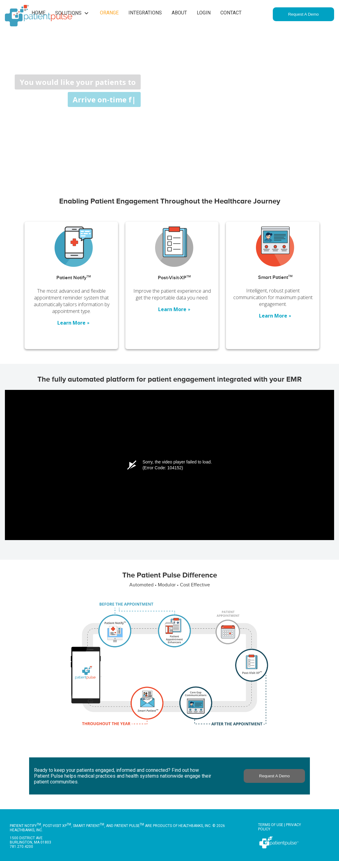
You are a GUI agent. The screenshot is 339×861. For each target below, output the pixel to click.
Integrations (145, 13)
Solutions (72, 13)
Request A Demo (303, 14)
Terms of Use (270, 825)
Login (204, 13)
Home (38, 13)
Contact (231, 13)
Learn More (73, 322)
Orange (109, 13)
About (179, 13)
